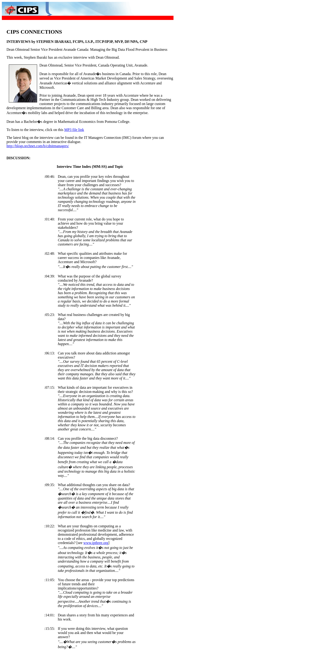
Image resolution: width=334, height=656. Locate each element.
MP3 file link (74, 130)
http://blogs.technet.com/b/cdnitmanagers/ (37, 146)
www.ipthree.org (95, 543)
